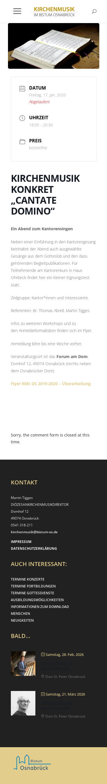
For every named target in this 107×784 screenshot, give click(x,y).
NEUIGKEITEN (22, 620)
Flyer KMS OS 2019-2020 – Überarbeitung (51, 383)
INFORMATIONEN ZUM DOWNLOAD (40, 606)
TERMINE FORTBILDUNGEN (33, 586)
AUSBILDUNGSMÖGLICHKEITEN (37, 599)
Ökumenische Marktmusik (56, 666)
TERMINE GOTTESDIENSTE (32, 593)
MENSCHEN (20, 613)
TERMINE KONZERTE (28, 579)
